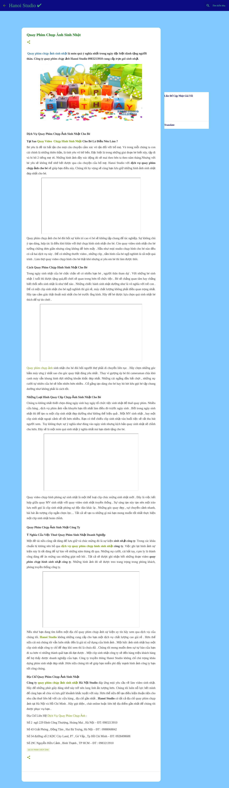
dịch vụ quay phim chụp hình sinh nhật (87, 546)
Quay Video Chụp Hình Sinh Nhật (59, 141)
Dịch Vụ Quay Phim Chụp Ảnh (66, 715)
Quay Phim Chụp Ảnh (38, 750)
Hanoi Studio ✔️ (25, 5)
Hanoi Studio (48, 637)
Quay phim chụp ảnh (40, 368)
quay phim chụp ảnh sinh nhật (58, 682)
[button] (29, 42)
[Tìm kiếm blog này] (209, 5)
